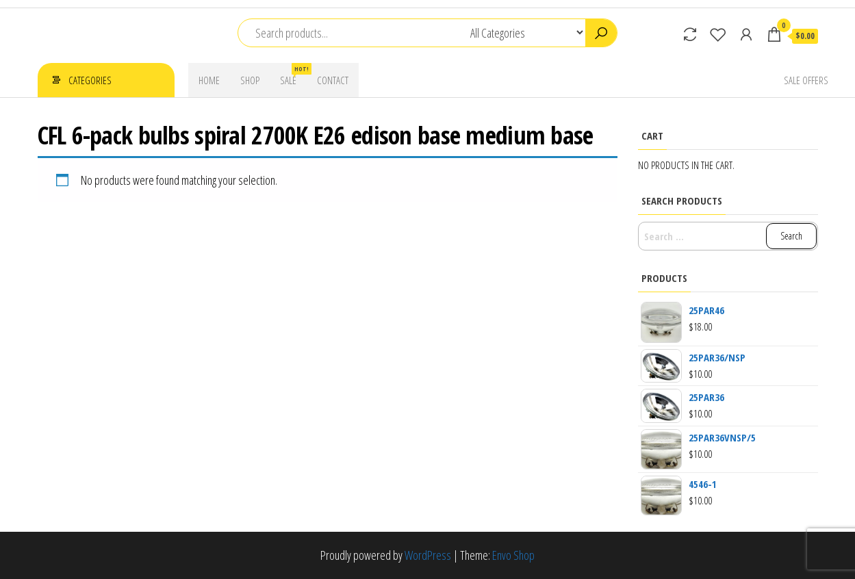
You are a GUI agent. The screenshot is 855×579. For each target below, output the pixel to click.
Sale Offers (806, 80)
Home (209, 80)
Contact (332, 80)
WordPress (428, 555)
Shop (249, 80)
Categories (90, 80)
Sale (293, 75)
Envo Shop (513, 555)
